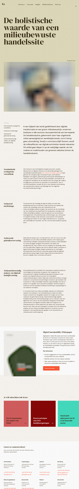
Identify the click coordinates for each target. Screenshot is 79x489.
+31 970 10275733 (9, 472)
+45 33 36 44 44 (27, 472)
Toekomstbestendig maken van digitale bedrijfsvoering (10, 141)
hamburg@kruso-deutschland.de (63, 473)
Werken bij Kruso (47, 4)
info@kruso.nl (8, 474)
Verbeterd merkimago (11, 131)
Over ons (58, 4)
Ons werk (30, 4)
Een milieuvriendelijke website (51, 173)
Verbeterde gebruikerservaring (9, 135)
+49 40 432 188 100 (63, 470)
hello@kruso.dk (26, 474)
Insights (37, 4)
